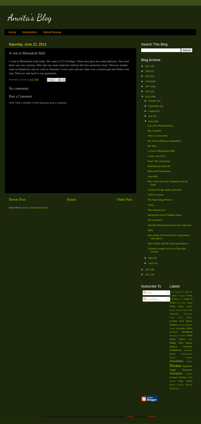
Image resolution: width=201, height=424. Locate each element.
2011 (148, 274)
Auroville (153, 176)
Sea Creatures (155, 219)
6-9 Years (174, 299)
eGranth (173, 321)
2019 (148, 76)
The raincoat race (157, 209)
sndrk (130, 416)
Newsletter (176, 361)
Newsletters (29, 32)
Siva (190, 377)
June (151, 121)
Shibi (150, 230)
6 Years (188, 295)
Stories (172, 381)
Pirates (189, 361)
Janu (190, 339)
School (189, 374)
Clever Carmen (156, 194)
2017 (148, 86)
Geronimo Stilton (184, 328)
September (154, 106)
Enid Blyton (185, 321)
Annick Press (182, 310)
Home (12, 32)
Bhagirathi (174, 314)
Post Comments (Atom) (35, 207)
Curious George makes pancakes (165, 189)
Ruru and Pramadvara (159, 171)
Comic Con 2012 (156, 156)
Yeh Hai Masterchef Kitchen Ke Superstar (170, 225)
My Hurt (152, 145)
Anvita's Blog (30, 17)
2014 (148, 91)
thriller (172, 385)
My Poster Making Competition (164, 140)
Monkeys (188, 350)
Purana (175, 365)
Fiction (182, 325)
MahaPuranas (52, 32)
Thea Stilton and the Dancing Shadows (168, 243)
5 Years (181, 295)
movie (172, 353)
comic (172, 317)
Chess (151, 204)
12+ (182, 292)
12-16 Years (175, 292)
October (152, 100)
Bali (190, 310)
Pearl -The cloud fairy (159, 161)
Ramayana (187, 369)
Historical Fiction (177, 335)
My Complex (155, 130)
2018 (148, 81)
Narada (189, 357)
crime (180, 317)
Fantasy (174, 324)
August (152, 111)
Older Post (124, 199)
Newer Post (17, 199)
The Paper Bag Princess (160, 199)
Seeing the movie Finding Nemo (164, 214)
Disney (189, 317)
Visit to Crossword (157, 135)
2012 (148, 269)
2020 (148, 71)
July (150, 116)
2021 (148, 66)
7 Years (186, 299)
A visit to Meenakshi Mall (161, 150)
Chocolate (188, 314)
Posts (147, 292)
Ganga (172, 328)
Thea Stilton (185, 381)
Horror (182, 339)
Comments (150, 299)
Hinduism (187, 331)
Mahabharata (176, 350)
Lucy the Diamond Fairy (160, 125)
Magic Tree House (181, 342)
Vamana (180, 385)
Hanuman (174, 332)
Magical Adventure (181, 346)
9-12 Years (181, 303)
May (151, 257)
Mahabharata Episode (159, 166)
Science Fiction (178, 377)
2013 (148, 96)
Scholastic (176, 373)
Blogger (152, 416)
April (151, 263)
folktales (188, 325)
